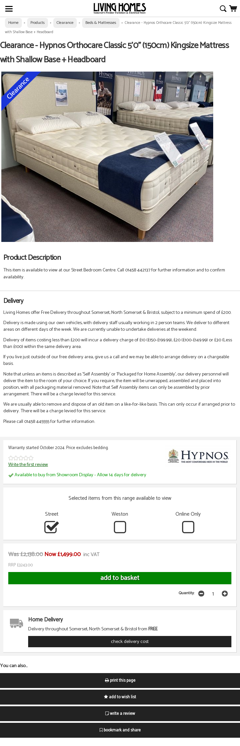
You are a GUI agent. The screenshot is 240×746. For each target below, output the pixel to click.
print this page (120, 680)
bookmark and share (120, 730)
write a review (120, 713)
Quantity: (186, 593)
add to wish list (120, 697)
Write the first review (28, 465)
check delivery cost (130, 642)
